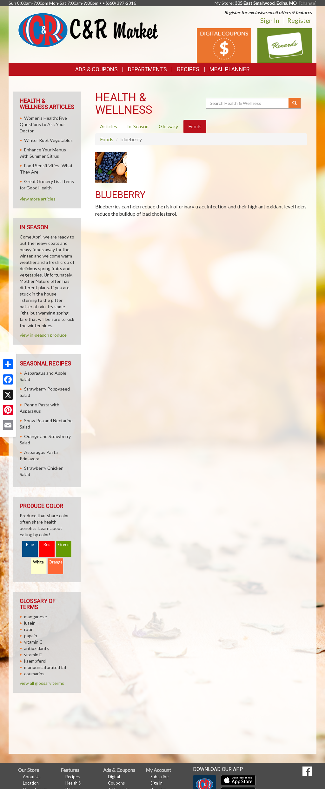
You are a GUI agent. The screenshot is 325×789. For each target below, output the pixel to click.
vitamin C (33, 642)
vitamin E (33, 654)
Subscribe (159, 776)
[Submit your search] (295, 103)
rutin (29, 629)
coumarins (34, 673)
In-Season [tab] (138, 126)
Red (46, 544)
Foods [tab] (195, 126)
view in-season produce (43, 335)
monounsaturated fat (45, 667)
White (38, 562)
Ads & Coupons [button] (96, 69)
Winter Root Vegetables (48, 140)
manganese (35, 616)
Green (64, 544)
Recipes (188, 69)
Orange (56, 562)
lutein (30, 623)
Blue (30, 544)
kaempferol (35, 661)
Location (31, 783)
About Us (31, 776)
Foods (106, 139)
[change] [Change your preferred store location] (307, 3)
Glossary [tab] (168, 126)
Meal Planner (229, 69)
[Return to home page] (88, 29)
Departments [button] (147, 69)
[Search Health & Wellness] (247, 103)
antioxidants (36, 648)
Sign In (269, 20)
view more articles (38, 198)
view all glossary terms (42, 683)
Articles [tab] (108, 126)
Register (299, 20)
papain (30, 635)
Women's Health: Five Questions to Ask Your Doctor (43, 124)
